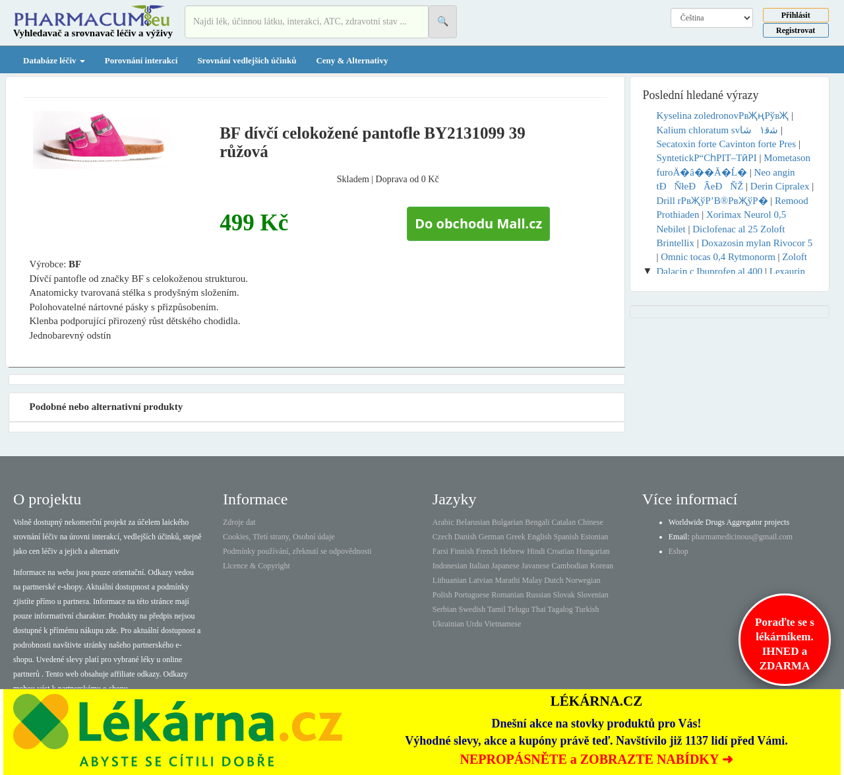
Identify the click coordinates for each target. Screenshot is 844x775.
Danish (465, 536)
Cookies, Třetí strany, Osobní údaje (279, 536)
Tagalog (559, 609)
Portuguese (471, 594)
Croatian (560, 551)
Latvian (481, 580)
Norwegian (582, 580)
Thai (538, 609)
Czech (442, 536)
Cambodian (569, 565)
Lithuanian (450, 580)
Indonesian (450, 565)
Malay (532, 580)
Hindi (536, 551)
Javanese (536, 565)
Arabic (443, 522)
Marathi (507, 580)
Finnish (462, 551)
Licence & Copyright (256, 565)
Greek (515, 536)
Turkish (587, 609)
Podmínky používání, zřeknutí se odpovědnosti (297, 551)
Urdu (474, 623)
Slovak (564, 594)
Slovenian (593, 594)
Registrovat (795, 30)
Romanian (507, 594)
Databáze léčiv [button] (54, 60)
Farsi (440, 551)
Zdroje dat (239, 522)
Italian (479, 565)
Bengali (537, 522)
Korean (601, 565)
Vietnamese (502, 623)
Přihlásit (795, 15)
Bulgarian (507, 522)
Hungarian (593, 551)
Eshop (678, 551)
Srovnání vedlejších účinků (246, 60)
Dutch (553, 580)
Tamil (496, 609)
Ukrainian (448, 623)
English (540, 536)
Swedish (472, 609)
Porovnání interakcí (141, 60)
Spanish (565, 536)
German (491, 536)
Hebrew (512, 551)
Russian (538, 594)
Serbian (445, 609)
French (487, 551)
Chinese (590, 522)
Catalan (563, 522)
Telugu (518, 609)
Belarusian (473, 522)
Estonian (595, 536)
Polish (442, 594)
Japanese (505, 565)
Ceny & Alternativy (352, 60)
